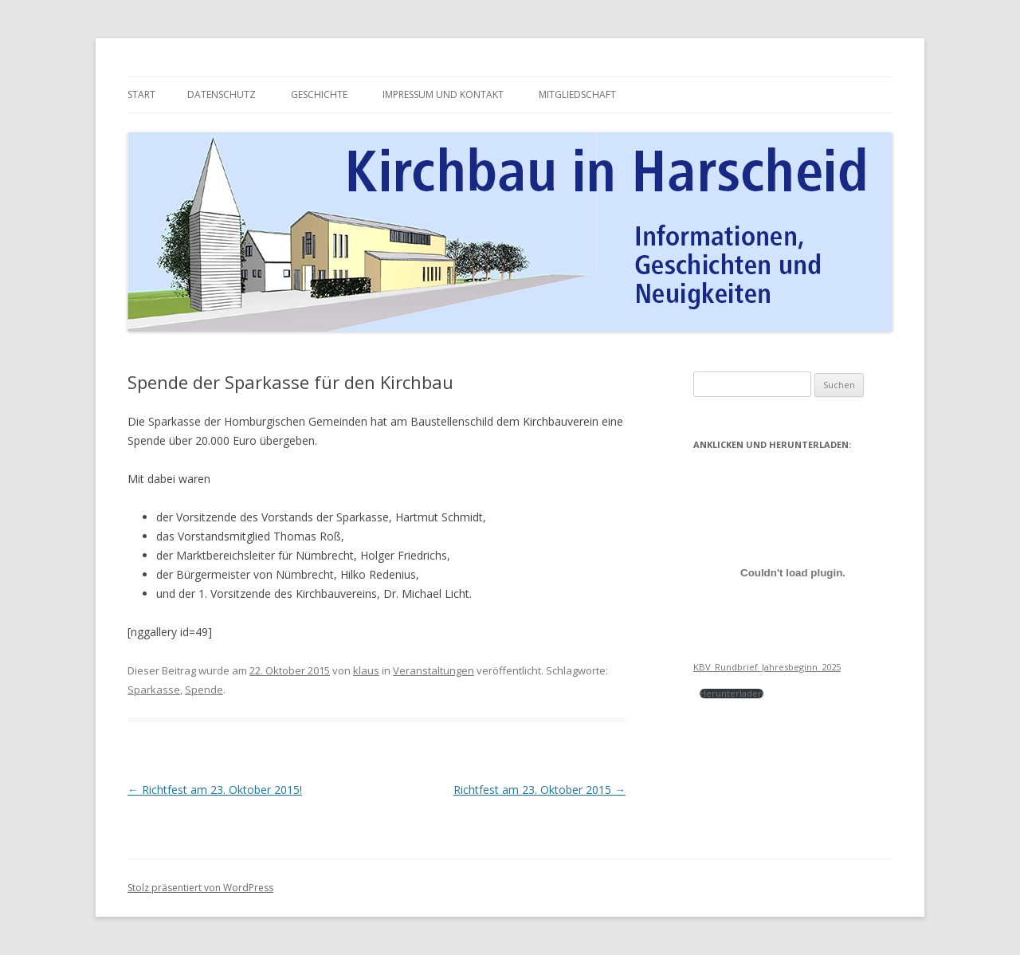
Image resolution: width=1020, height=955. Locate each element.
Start (141, 94)
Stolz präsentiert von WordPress (200, 887)
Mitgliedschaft (577, 94)
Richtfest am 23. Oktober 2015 (539, 789)
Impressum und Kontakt (443, 94)
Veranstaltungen (433, 670)
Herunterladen (731, 693)
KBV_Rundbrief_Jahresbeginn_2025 (767, 667)
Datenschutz (221, 94)
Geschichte (319, 94)
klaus (366, 670)
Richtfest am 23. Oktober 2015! (215, 789)
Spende (204, 689)
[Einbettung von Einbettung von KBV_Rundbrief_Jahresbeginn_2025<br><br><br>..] (792, 572)
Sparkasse (154, 689)
